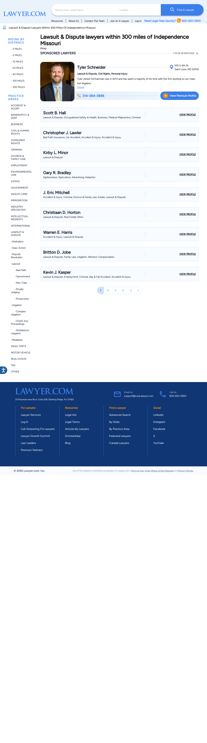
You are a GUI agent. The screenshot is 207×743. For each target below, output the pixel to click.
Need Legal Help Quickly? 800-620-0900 (172, 20)
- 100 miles (17, 80)
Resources (57, 20)
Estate (15, 181)
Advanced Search (120, 414)
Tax (13, 365)
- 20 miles (17, 67)
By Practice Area (119, 429)
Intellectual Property (19, 218)
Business (17, 124)
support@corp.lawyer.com (138, 395)
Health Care (19, 194)
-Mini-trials (19, 282)
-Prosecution (20, 298)
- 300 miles (18, 87)
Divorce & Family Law (18, 157)
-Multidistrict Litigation (20, 332)
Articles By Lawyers (77, 429)
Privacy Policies (185, 470)
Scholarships (72, 436)
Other (15, 371)
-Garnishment (20, 276)
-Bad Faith (18, 270)
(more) (81, 87)
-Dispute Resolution (16, 256)
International (20, 225)
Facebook (159, 429)
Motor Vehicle (21, 352)
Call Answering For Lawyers (38, 429)
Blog (67, 443)
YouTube (158, 443)
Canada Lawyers (119, 443)
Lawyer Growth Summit (35, 436)
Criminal (16, 149)
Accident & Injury (18, 107)
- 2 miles (16, 48)
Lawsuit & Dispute (17, 234)
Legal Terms (72, 422)
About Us (74, 20)
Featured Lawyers (120, 436)
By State (114, 422)
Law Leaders (28, 443)
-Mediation (17, 339)
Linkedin (158, 414)
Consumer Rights (18, 142)
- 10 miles (17, 61)
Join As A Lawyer (119, 20)
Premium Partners (31, 450)
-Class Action (18, 247)
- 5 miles (16, 55)
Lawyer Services (31, 414)
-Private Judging (17, 291)
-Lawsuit (15, 263)
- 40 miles (17, 74)
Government (19, 187)
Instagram (159, 422)
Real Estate (19, 358)
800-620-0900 (177, 395)
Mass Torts (18, 346)
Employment (19, 165)
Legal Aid (70, 414)
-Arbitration (17, 241)
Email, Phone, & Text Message (159, 470)
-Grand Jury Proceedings (19, 322)
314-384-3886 (90, 96)
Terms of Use (137, 470)
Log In (138, 20)
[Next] (138, 290)
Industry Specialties (18, 208)
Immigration (19, 200)
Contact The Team (95, 20)
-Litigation (16, 305)
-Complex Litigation (18, 313)
